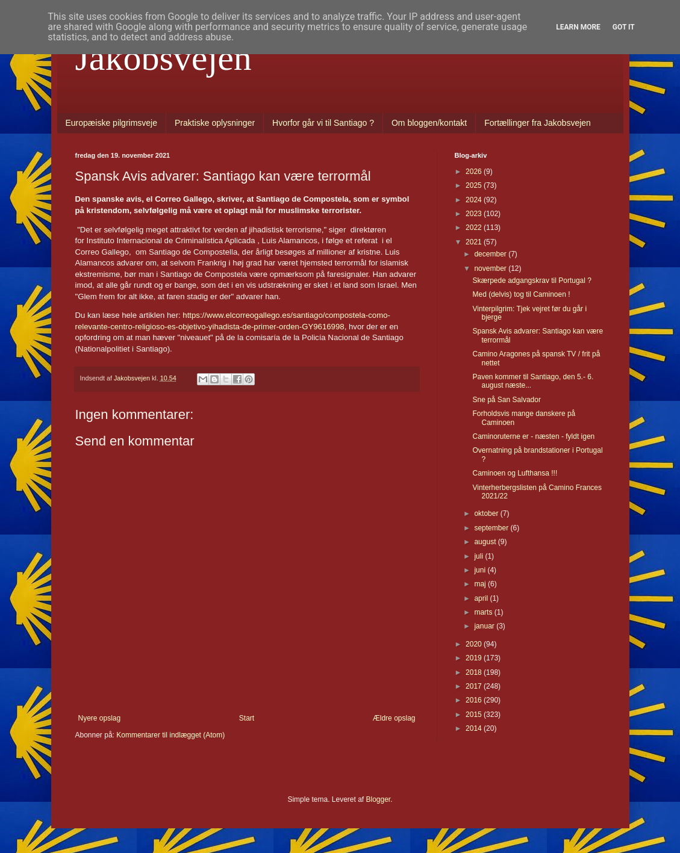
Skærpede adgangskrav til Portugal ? (531, 280)
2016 (475, 700)
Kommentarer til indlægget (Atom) (170, 735)
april (482, 598)
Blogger (378, 799)
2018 (475, 672)
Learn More (578, 27)
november (491, 268)
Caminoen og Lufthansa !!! (514, 473)
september (492, 528)
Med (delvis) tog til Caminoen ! (521, 294)
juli (479, 556)
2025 (475, 185)
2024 (475, 200)
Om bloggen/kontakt (429, 123)
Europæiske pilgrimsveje (112, 123)
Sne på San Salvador (506, 399)
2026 (475, 171)
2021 (475, 242)
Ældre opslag (394, 718)
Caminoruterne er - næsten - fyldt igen (533, 436)
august (486, 542)
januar (485, 626)
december (491, 254)
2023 (475, 213)
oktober (487, 513)
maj (481, 584)
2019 (475, 658)
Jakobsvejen (163, 58)
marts (484, 612)
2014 (475, 728)
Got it (624, 27)
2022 (475, 227)
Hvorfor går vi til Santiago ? (323, 123)
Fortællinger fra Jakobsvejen (537, 123)
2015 (475, 714)
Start (246, 718)
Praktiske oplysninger (215, 123)
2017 (475, 686)
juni (480, 570)
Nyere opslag (99, 718)
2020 (475, 644)
